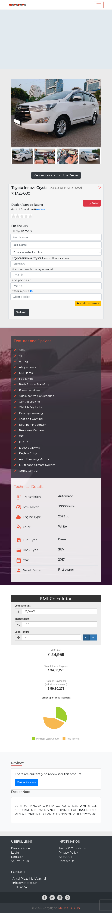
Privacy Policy (68, 852)
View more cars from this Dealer (56, 175)
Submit (21, 312)
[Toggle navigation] (99, 4)
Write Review (26, 782)
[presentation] (95, 112)
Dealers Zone (20, 848)
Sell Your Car (20, 861)
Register (17, 857)
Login (15, 852)
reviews (40, 209)
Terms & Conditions (72, 848)
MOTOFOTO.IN (69, 908)
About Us (65, 857)
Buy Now (91, 203)
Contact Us (66, 861)
